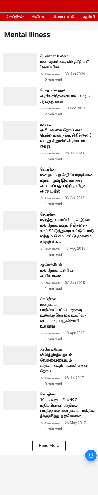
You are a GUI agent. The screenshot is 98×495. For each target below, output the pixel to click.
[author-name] (51, 74)
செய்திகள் (15, 17)
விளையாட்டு (63, 17)
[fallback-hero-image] (21, 68)
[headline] (67, 64)
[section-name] (54, 55)
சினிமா (38, 17)
